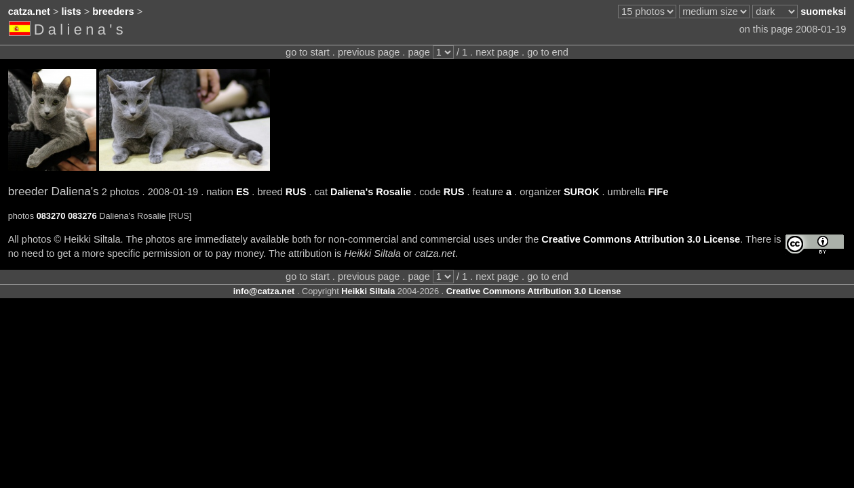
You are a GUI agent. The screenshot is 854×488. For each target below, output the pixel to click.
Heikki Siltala (368, 291)
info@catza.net (264, 291)
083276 (82, 216)
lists (71, 11)
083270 (51, 216)
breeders (113, 11)
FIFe (658, 191)
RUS (296, 191)
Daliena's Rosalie (370, 191)
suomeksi (823, 11)
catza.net (29, 11)
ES (242, 191)
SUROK (582, 191)
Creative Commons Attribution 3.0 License (640, 239)
